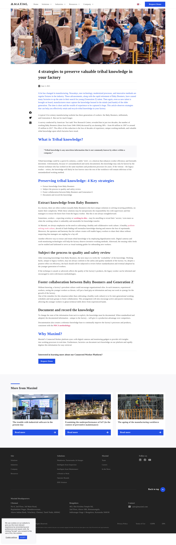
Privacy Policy (122, 524)
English (138, 4)
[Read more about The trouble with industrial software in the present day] (35, 432)
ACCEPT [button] (23, 537)
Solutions (47, 4)
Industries (60, 4)
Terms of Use (140, 524)
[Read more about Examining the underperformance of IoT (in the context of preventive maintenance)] (88, 432)
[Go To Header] (162, 489)
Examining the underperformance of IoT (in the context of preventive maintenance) (87, 423)
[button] (30, 112)
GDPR (152, 524)
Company (88, 4)
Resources (74, 4)
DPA (163, 524)
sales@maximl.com (140, 507)
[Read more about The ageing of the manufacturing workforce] (140, 432)
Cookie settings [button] (11, 537)
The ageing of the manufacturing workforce (138, 422)
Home (35, 4)
